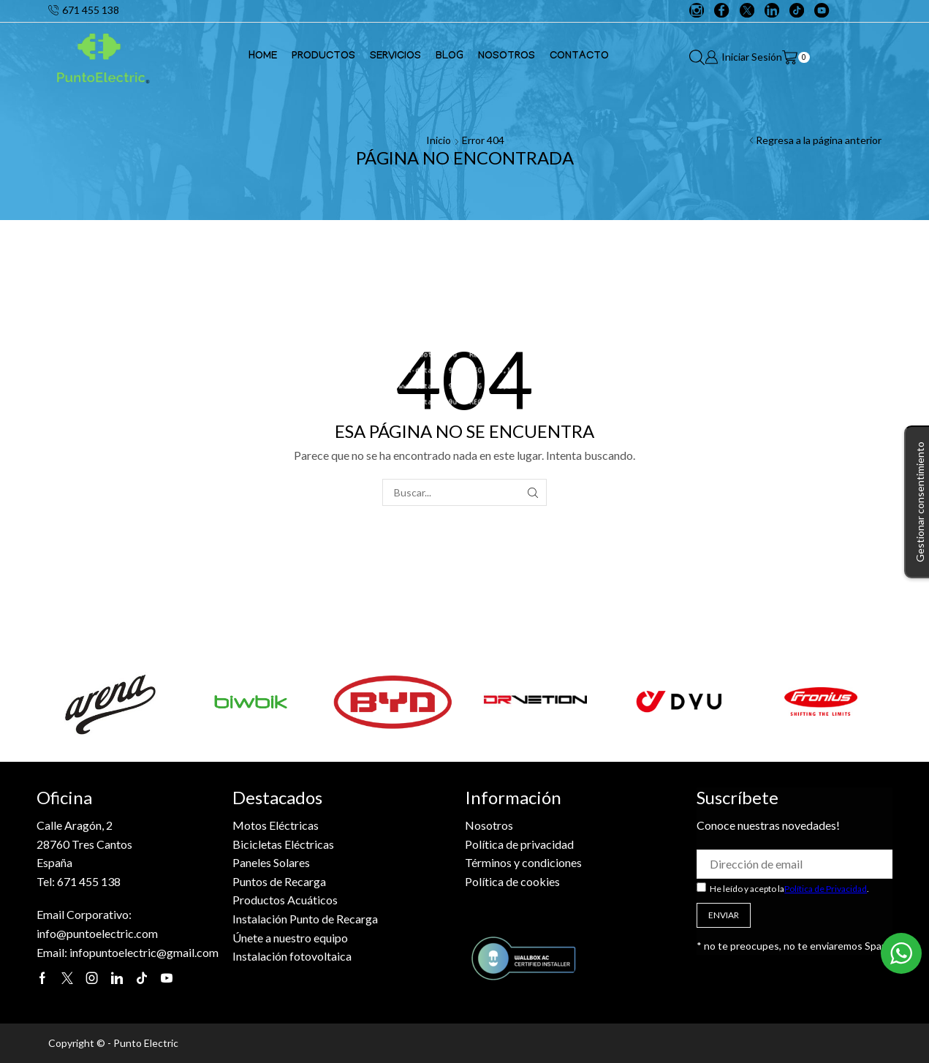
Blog (449, 57)
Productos (323, 57)
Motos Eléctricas (275, 825)
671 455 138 (89, 881)
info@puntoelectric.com (97, 933)
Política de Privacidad (825, 888)
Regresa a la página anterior (818, 140)
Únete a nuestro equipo (290, 938)
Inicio (438, 140)
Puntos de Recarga (279, 881)
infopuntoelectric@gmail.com (144, 952)
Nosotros (506, 57)
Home (263, 57)
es (576, 862)
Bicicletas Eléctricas (283, 844)
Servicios (395, 57)
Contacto (579, 57)
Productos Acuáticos (285, 900)
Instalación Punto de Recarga (305, 919)
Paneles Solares (271, 862)
